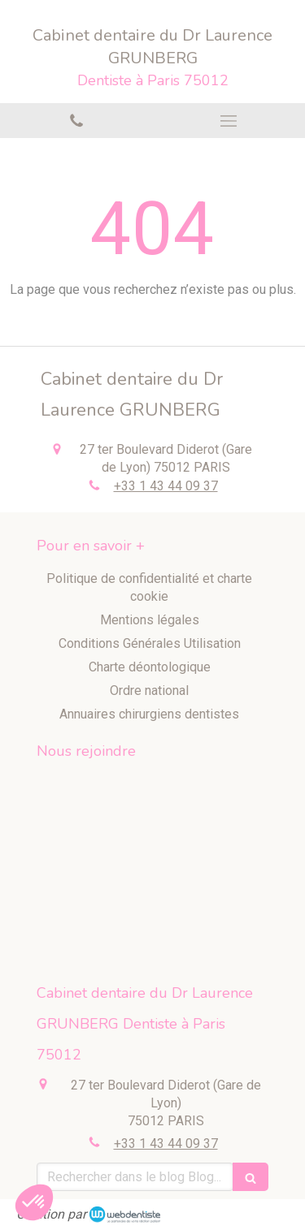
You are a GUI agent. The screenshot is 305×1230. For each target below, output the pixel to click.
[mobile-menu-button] (229, 121)
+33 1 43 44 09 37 (166, 486)
